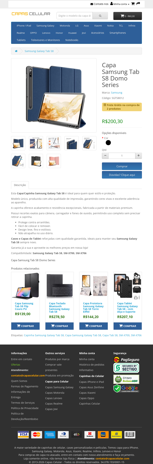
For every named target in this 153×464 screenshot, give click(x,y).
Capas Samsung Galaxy (59, 387)
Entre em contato (21, 359)
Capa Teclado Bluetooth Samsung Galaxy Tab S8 (59, 307)
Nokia (110, 25)
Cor (106, 138)
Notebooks (71, 40)
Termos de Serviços (23, 402)
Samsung (116, 92)
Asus (86, 25)
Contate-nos (99, 4)
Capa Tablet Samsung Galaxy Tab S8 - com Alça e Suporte (127, 307)
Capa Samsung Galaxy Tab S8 (83, 335)
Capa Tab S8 (110, 335)
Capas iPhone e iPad (91, 382)
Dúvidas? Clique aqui (122, 175)
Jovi (84, 32)
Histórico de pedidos (91, 364)
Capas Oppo (86, 398)
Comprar (122, 166)
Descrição (20, 185)
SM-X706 (136, 335)
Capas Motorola (54, 392)
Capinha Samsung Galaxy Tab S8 (44, 335)
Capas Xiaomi (87, 392)
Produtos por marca (57, 359)
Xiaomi (98, 25)
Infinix (131, 25)
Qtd (104, 150)
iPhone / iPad (24, 25)
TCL (121, 25)
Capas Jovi (51, 409)
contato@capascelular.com (28, 375)
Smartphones (118, 32)
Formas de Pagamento (24, 386)
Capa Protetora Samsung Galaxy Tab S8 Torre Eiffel (93, 307)
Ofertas (15, 364)
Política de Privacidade (25, 408)
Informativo (86, 370)
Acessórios (97, 32)
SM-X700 (124, 335)
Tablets (21, 40)
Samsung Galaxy (45, 25)
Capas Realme (54, 403)
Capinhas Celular (89, 403)
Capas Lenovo (53, 398)
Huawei (72, 32)
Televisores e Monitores (45, 40)
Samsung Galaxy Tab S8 (39, 51)
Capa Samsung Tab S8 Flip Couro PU (24, 306)
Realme (21, 32)
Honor (59, 32)
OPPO (33, 32)
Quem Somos (19, 381)
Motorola (65, 25)
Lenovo (46, 32)
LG (76, 25)
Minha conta (119, 4)
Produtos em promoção (59, 375)
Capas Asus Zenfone (91, 387)
